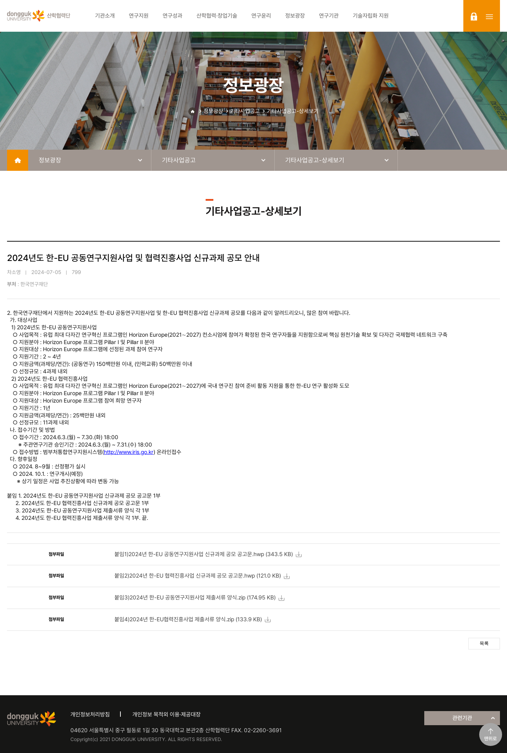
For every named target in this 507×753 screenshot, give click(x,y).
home (17, 160)
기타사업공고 (245, 111)
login (473, 16)
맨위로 (490, 738)
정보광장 (213, 111)
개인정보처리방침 (90, 714)
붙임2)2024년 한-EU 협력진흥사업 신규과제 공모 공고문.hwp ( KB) (197, 575)
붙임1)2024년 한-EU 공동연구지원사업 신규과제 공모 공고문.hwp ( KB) (203, 554)
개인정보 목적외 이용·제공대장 (166, 714)
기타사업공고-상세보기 (293, 111)
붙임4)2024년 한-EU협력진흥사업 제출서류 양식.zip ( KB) (188, 619)
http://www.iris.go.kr (129, 452)
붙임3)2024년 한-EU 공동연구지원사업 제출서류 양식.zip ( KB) (195, 597)
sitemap (489, 16)
